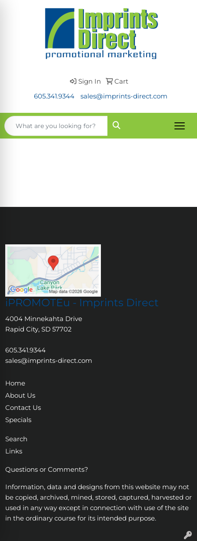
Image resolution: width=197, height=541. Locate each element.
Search (16, 439)
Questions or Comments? (46, 469)
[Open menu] (179, 126)
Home (15, 383)
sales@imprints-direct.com (123, 96)
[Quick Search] (56, 126)
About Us (20, 395)
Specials (18, 420)
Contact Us (23, 408)
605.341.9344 (54, 96)
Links (13, 451)
